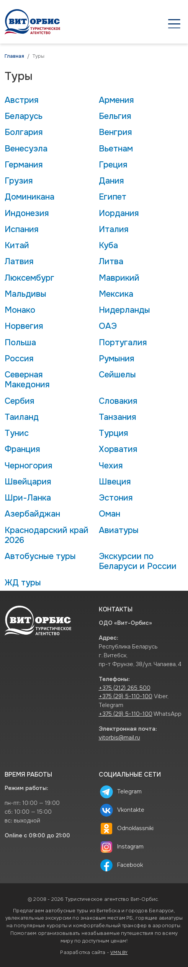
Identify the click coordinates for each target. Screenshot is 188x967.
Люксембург (29, 278)
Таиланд (22, 417)
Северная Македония (27, 380)
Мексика (116, 294)
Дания (111, 181)
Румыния (116, 359)
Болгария (24, 132)
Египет (112, 197)
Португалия (123, 343)
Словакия (118, 401)
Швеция (115, 482)
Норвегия (24, 326)
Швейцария (28, 482)
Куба (108, 245)
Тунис (17, 433)
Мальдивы (25, 294)
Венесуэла (26, 149)
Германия (24, 165)
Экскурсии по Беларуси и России (138, 561)
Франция (22, 449)
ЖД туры (23, 583)
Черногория (28, 466)
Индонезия (27, 213)
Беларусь (24, 116)
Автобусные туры (40, 556)
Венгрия (115, 132)
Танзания (117, 417)
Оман (109, 514)
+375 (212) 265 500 (124, 688)
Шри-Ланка (28, 498)
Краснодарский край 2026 (46, 535)
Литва (111, 262)
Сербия (19, 401)
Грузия (19, 181)
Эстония (116, 498)
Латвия (19, 262)
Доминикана (29, 197)
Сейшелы (117, 375)
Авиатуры (119, 530)
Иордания (119, 213)
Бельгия (115, 116)
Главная (14, 56)
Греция (113, 165)
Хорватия (118, 449)
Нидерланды (124, 310)
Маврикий (119, 278)
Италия (114, 229)
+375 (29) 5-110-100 (125, 696)
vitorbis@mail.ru (119, 737)
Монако (20, 310)
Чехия (111, 466)
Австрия (22, 100)
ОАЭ (108, 326)
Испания (22, 229)
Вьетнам (116, 149)
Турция (113, 433)
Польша (20, 343)
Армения (116, 100)
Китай (17, 245)
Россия (19, 359)
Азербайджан (32, 514)
